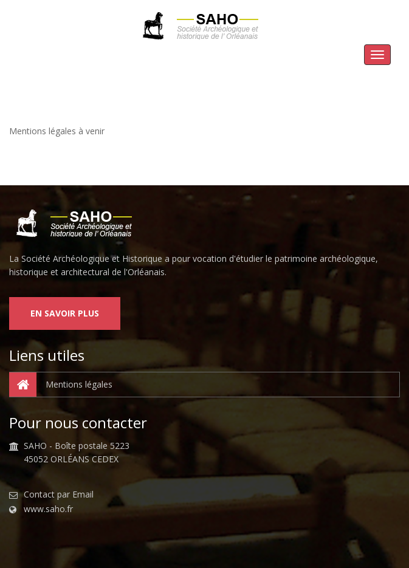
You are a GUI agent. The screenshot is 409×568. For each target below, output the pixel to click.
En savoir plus (64, 313)
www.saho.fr (48, 509)
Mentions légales (61, 384)
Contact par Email (59, 494)
